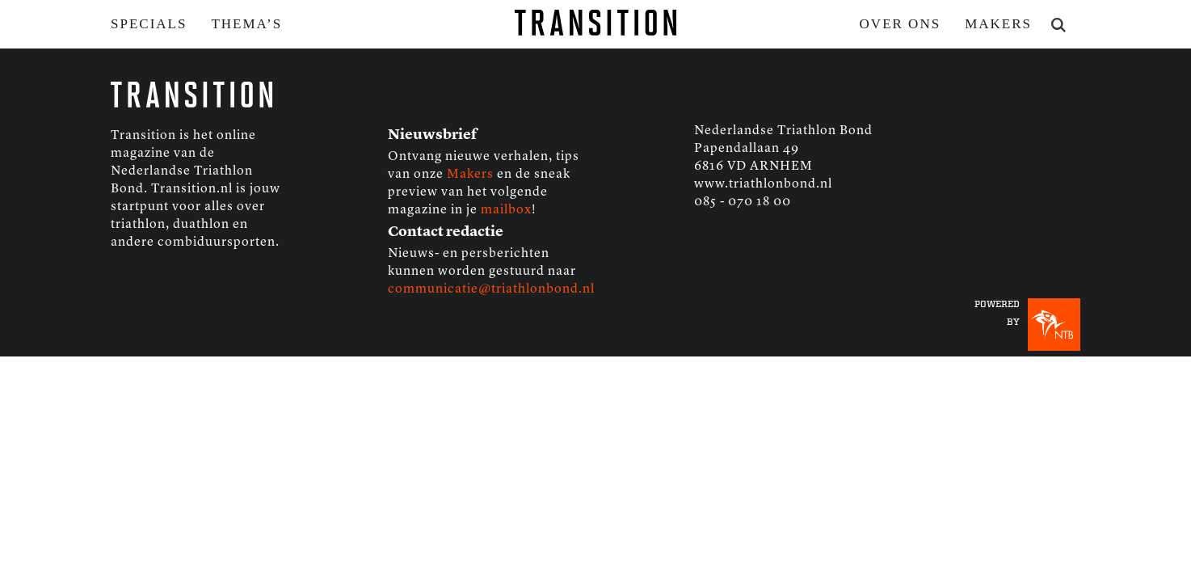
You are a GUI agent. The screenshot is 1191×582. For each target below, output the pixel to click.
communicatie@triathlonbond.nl (491, 289)
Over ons (900, 24)
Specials (149, 24)
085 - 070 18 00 (742, 202)
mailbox (506, 210)
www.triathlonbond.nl (763, 184)
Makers (998, 24)
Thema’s (246, 24)
